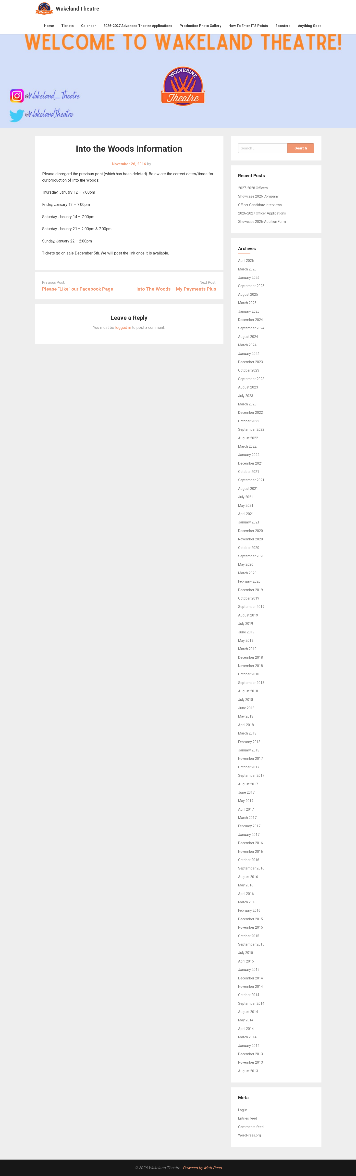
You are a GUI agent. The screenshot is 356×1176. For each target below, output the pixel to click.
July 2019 (245, 624)
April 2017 (246, 809)
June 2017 (246, 792)
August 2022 (248, 438)
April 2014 (246, 1029)
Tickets (67, 26)
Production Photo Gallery (200, 26)
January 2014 (248, 1046)
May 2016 (245, 885)
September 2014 (251, 1003)
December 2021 (250, 463)
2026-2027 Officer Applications (262, 213)
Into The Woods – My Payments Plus (176, 289)
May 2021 (245, 506)
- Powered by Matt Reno (201, 1167)
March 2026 (247, 269)
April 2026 (246, 261)
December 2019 (250, 590)
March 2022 (247, 446)
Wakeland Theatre (77, 9)
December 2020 (250, 531)
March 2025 (247, 303)
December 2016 (250, 843)
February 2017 (249, 826)
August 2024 (248, 337)
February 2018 (249, 742)
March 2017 (247, 818)
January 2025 (248, 311)
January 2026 (248, 278)
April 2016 (246, 894)
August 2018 (248, 691)
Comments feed (251, 1127)
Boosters (283, 26)
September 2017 (251, 775)
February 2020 (249, 581)
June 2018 (246, 708)
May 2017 (245, 801)
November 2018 (250, 666)
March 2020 (247, 573)
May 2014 (245, 1020)
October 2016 (248, 860)
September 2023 (251, 379)
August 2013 (248, 1071)
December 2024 (250, 320)
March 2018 (247, 733)
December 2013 (250, 1054)
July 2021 (245, 497)
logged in (123, 327)
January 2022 (248, 455)
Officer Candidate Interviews (260, 205)
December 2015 (250, 919)
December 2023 (250, 362)
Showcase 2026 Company (258, 196)
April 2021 (246, 514)
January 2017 (248, 835)
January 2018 (248, 750)
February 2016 (249, 910)
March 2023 (247, 404)
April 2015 (246, 961)
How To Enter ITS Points (248, 26)
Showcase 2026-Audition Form (262, 222)
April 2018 (246, 725)
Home (49, 26)
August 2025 (248, 294)
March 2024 (247, 345)
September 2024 (251, 328)
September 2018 (251, 683)
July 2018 (245, 700)
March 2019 (247, 649)
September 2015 (251, 944)
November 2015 (250, 927)
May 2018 (245, 716)
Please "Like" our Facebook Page (77, 289)
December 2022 (250, 412)
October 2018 (248, 674)
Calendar (88, 26)
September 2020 (251, 556)
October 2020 (248, 548)
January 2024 (248, 354)
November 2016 (250, 852)
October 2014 (248, 995)
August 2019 (248, 615)
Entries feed (247, 1118)
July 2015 (245, 953)
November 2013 (250, 1062)
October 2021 (248, 472)
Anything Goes (309, 26)
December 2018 (250, 657)
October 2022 (248, 421)
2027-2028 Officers (253, 188)
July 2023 (245, 396)
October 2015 (248, 936)
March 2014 (247, 1037)
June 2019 (246, 632)
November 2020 (250, 539)
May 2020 (245, 564)
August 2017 (248, 784)
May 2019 (245, 640)
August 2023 (248, 387)
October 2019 (248, 598)
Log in (242, 1110)
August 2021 (248, 489)
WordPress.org (249, 1135)
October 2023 (248, 370)
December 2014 (250, 978)
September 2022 (251, 429)
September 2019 (251, 607)
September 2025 (251, 286)
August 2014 (248, 1012)
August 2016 (248, 877)
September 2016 (251, 868)
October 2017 (248, 767)
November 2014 (250, 987)
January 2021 (248, 522)
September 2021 (251, 480)
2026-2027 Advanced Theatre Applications (137, 26)
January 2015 (248, 970)
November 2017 (250, 759)
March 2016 (247, 902)
